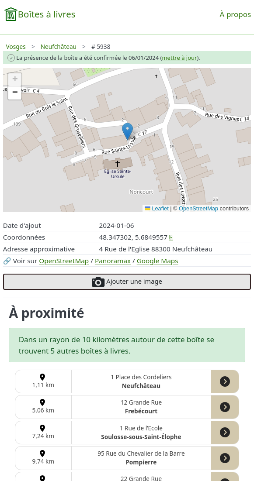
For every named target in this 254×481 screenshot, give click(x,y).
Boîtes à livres (47, 14)
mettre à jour (179, 58)
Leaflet (157, 208)
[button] (127, 132)
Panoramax (113, 260)
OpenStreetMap (64, 260)
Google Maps (157, 260)
